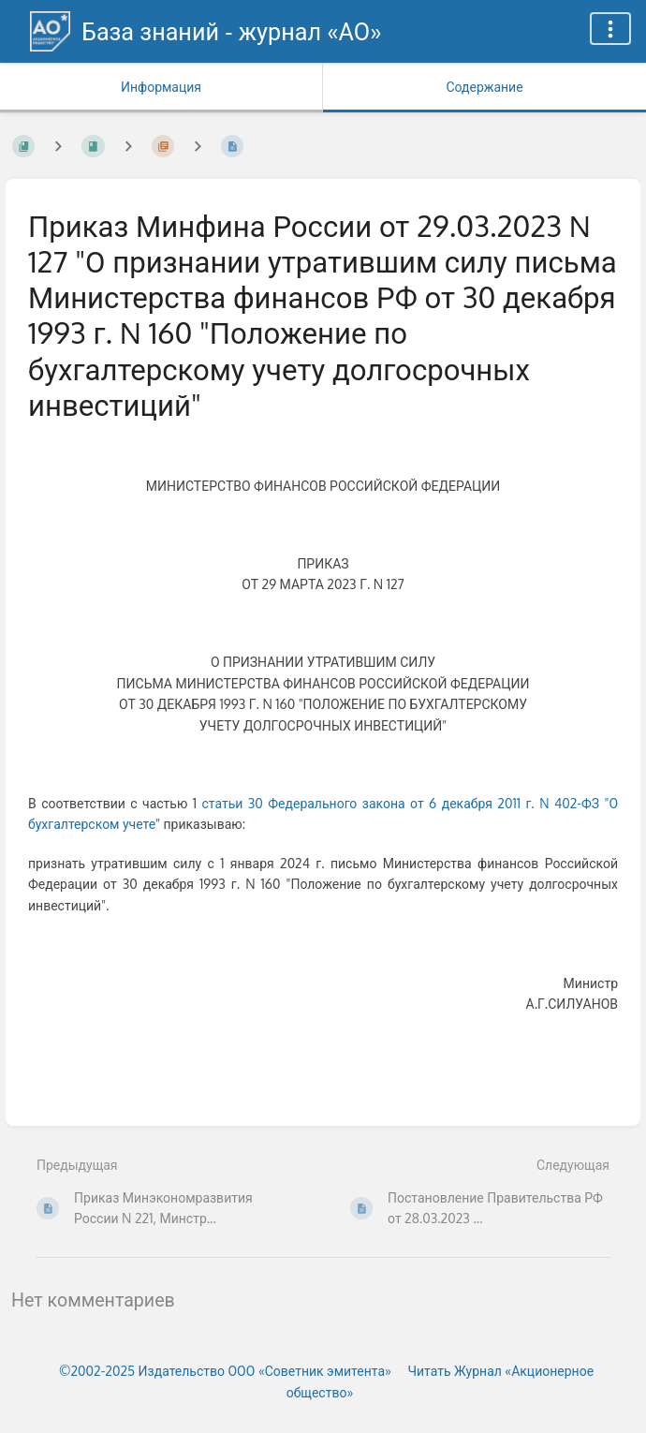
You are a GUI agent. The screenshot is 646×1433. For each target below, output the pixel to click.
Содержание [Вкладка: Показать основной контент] (484, 87)
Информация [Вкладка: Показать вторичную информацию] (161, 87)
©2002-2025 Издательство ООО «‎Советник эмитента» (225, 1371)
